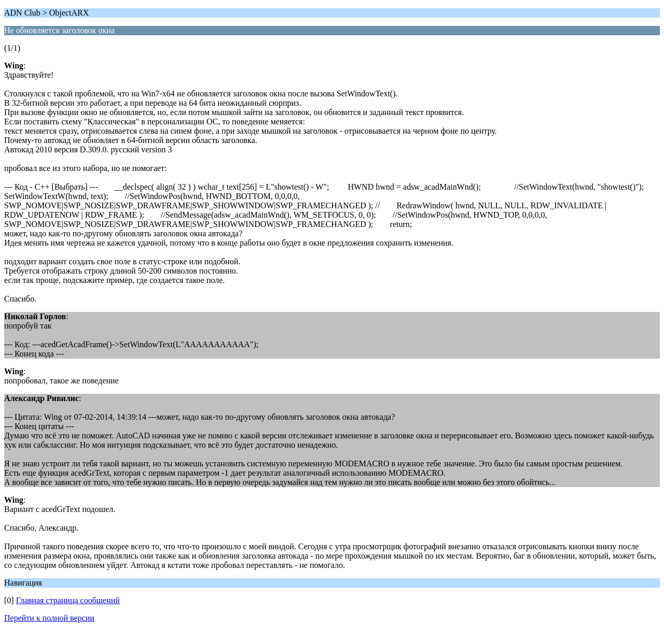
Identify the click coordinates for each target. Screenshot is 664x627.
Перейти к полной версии (49, 618)
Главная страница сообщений (68, 600)
